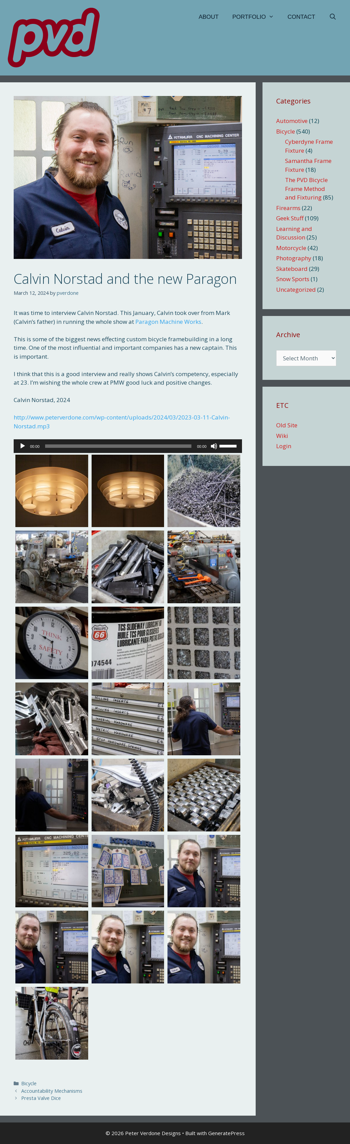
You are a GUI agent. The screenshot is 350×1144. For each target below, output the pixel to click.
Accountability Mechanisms (51, 1091)
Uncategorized (296, 289)
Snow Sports (292, 279)
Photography (293, 258)
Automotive (292, 121)
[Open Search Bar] (332, 17)
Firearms (288, 208)
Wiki (282, 436)
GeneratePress (226, 1133)
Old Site (286, 425)
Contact (301, 17)
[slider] (118, 446)
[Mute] (214, 446)
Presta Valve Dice (41, 1098)
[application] (128, 446)
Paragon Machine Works (168, 322)
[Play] (22, 446)
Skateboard (292, 269)
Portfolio (256, 17)
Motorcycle (291, 248)
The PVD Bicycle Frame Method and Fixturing (306, 188)
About (209, 17)
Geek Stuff (290, 218)
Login (283, 446)
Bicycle (29, 1083)
